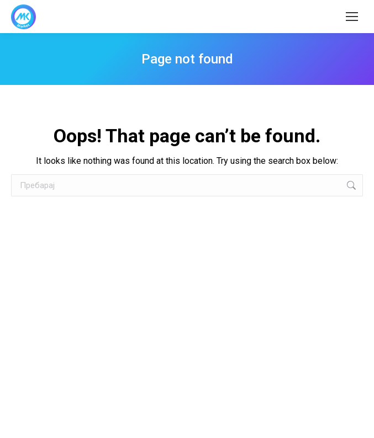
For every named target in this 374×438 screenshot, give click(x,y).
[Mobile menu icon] (352, 17)
